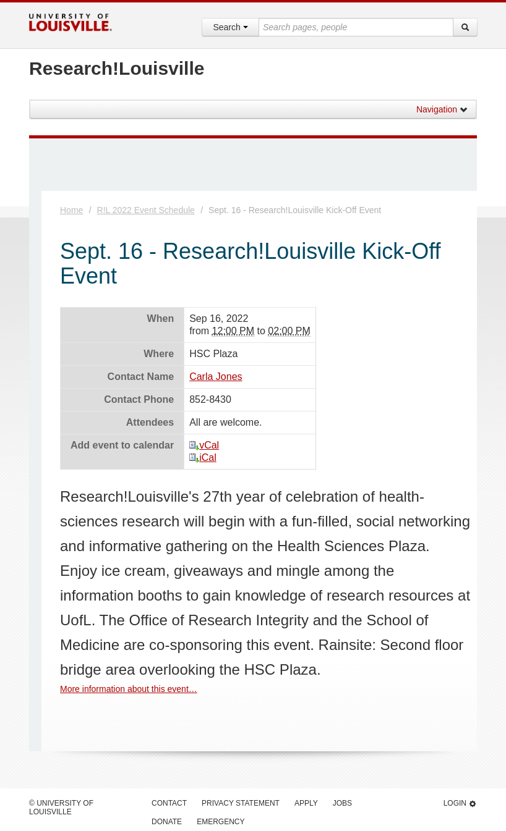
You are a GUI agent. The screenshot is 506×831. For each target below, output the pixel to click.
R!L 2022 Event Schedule (146, 210)
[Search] (465, 27)
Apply (306, 803)
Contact (169, 803)
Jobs (342, 803)
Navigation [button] (442, 109)
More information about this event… (128, 689)
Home (71, 210)
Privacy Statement (241, 803)
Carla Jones (215, 376)
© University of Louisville (61, 807)
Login (460, 803)
